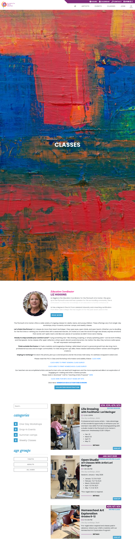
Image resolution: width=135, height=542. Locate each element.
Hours (93, 1)
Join (123, 6)
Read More (57, 315)
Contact (116, 1)
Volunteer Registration (67, 387)
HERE (91, 375)
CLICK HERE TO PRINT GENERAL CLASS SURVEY (67, 362)
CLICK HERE (96, 359)
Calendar (104, 1)
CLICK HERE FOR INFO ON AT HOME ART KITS (67, 379)
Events (98, 6)
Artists (85, 6)
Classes (111, 6)
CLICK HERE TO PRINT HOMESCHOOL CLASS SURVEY (67, 366)
